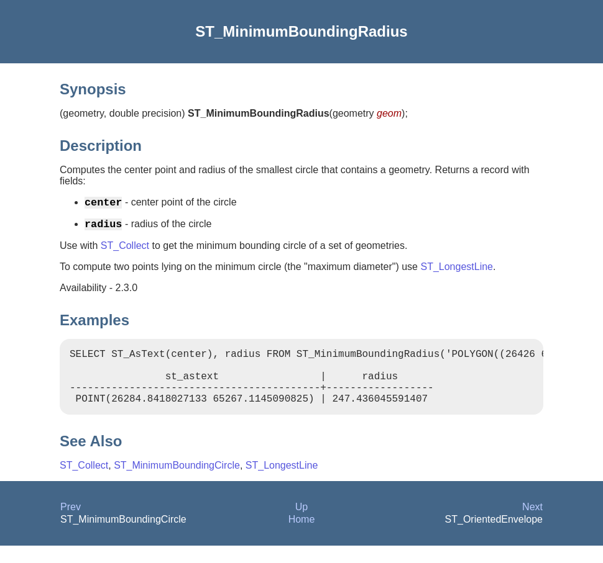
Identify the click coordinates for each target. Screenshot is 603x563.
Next (532, 524)
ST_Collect (125, 250)
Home (301, 536)
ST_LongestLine (456, 271)
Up (301, 524)
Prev (70, 524)
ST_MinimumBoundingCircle (177, 482)
